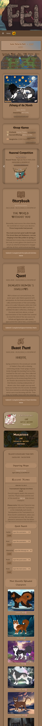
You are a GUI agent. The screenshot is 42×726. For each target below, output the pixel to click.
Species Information (5, 60)
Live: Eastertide (13, 64)
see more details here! (21, 165)
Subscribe (37, 63)
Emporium (30, 54)
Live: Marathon (5, 67)
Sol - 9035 (20, 638)
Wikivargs (13, 54)
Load (9, 535)
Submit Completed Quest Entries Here (21, 328)
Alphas (6, 63)
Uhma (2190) (27, 135)
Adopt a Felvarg (37, 67)
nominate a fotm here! (21, 116)
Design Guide (13, 67)
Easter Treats (22, 132)
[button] (3, 33)
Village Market (13, 60)
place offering (31, 137)
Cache (24, 60)
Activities (25, 64)
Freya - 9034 (20, 664)
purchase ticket (31, 142)
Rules (37, 54)
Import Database (30, 60)
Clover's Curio (21, 470)
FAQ (25, 54)
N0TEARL (25, 112)
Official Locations (37, 60)
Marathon (21, 434)
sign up (22, 498)
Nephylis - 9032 (20, 715)
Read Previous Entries (21, 205)
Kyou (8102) (20, 110)
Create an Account (5, 54)
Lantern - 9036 (20, 612)
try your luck (32, 132)
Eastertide (26, 415)
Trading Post (19, 67)
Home (8, 33)
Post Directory (19, 55)
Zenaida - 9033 (20, 689)
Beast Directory (30, 67)
